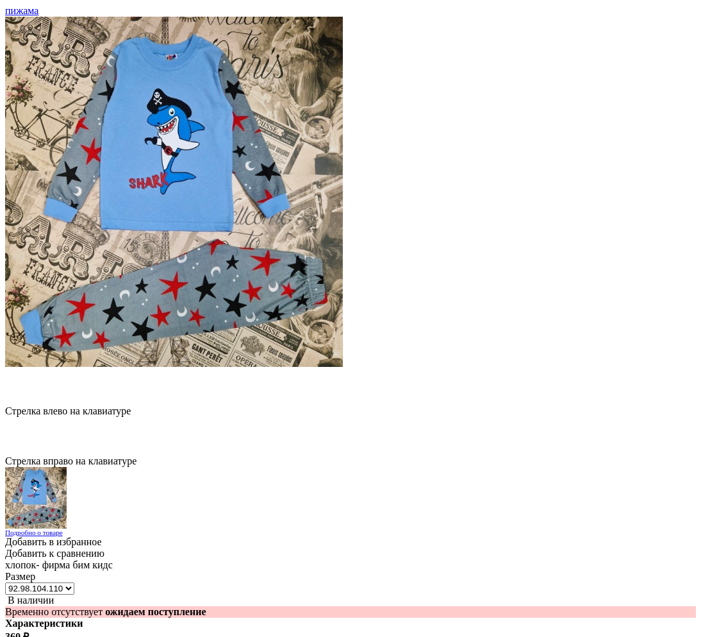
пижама (21, 10)
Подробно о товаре (34, 532)
